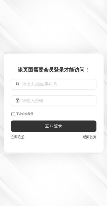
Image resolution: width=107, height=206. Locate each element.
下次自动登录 (24, 113)
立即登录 (53, 126)
